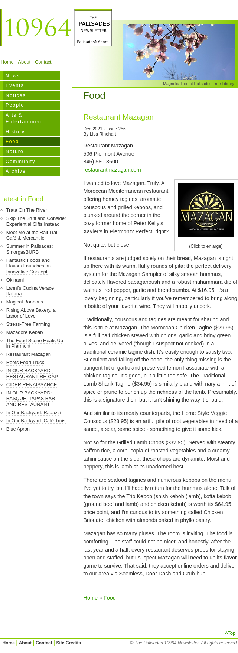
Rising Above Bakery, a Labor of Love (31, 313)
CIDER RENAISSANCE (31, 384)
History (15, 131)
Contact (43, 62)
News (13, 75)
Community (20, 161)
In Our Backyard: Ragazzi (33, 412)
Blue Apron (18, 429)
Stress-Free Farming (28, 324)
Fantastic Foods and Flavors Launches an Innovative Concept (28, 265)
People (15, 105)
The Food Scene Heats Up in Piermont (34, 343)
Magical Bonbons (24, 302)
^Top (230, 633)
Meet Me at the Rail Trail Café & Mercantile (32, 235)
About (24, 62)
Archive (16, 171)
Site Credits (68, 643)
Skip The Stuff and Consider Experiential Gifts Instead (36, 221)
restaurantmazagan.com (112, 170)
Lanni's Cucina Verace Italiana (30, 291)
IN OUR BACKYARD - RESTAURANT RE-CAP (32, 373)
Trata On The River (26, 210)
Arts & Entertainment (24, 118)
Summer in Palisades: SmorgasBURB (29, 249)
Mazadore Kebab (24, 332)
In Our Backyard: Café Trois (36, 420)
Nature (15, 151)
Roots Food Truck (25, 362)
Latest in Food (21, 199)
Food (12, 141)
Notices (16, 95)
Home (7, 62)
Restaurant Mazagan (28, 354)
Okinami (15, 280)
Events (15, 85)
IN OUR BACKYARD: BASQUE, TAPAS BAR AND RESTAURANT (30, 398)
